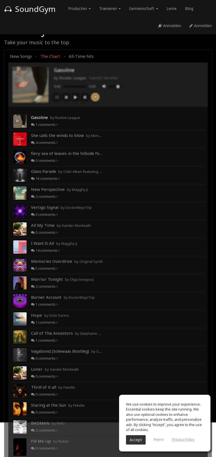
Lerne (171, 8)
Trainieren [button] (110, 8)
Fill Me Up (50, 441)
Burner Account (63, 297)
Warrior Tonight (62, 279)
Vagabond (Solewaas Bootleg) (67, 351)
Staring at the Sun (58, 405)
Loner (55, 369)
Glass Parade (67, 171)
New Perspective (59, 189)
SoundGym (30, 9)
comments (44, 124)
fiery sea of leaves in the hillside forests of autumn (67, 153)
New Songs (21, 56)
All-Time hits (81, 56)
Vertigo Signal (61, 207)
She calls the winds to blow (67, 135)
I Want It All (54, 243)
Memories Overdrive (67, 261)
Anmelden (169, 25)
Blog (189, 8)
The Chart (50, 56)
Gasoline (55, 117)
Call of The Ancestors (67, 333)
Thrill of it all (53, 387)
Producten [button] (79, 8)
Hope (50, 315)
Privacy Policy (183, 439)
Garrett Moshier (103, 78)
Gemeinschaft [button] (143, 8)
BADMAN (48, 423)
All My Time (61, 225)
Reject (159, 439)
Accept (136, 439)
